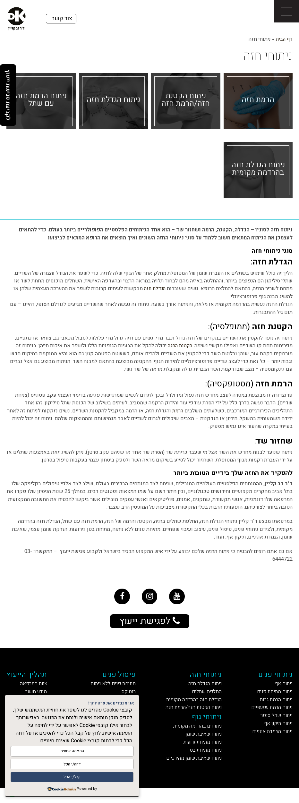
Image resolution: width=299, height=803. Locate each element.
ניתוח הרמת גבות (274, 707)
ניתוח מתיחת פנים (271, 698)
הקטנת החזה (178, 346)
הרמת (177, 411)
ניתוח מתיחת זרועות (202, 754)
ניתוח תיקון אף (276, 734)
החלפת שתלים (208, 698)
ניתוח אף (282, 689)
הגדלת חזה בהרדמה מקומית (193, 707)
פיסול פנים (122, 678)
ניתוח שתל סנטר (274, 725)
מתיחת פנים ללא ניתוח (114, 689)
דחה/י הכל (72, 765)
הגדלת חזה (154, 288)
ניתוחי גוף (208, 726)
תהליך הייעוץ (32, 678)
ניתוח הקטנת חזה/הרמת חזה (192, 716)
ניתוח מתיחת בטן (205, 763)
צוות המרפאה (38, 689)
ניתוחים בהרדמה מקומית (196, 736)
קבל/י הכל (72, 777)
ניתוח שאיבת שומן (203, 745)
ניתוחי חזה (207, 678)
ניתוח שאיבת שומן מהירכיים (191, 772)
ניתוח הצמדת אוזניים (268, 742)
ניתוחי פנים (273, 678)
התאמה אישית (72, 753)
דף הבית (284, 39)
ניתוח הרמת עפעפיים (268, 716)
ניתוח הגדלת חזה (205, 689)
